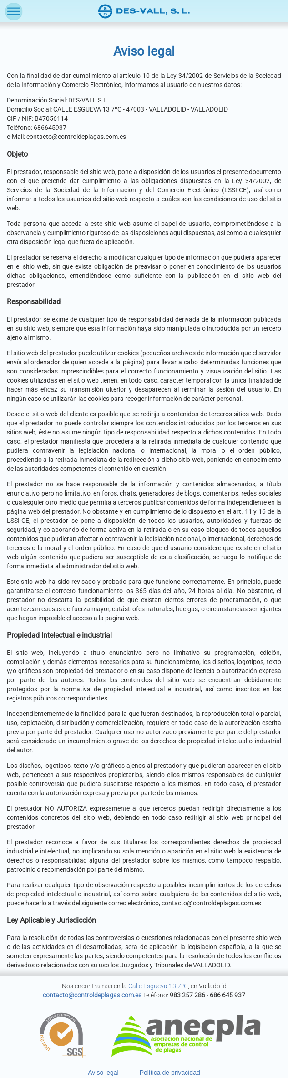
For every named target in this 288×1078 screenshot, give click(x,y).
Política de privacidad (170, 1072)
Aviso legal (103, 1072)
